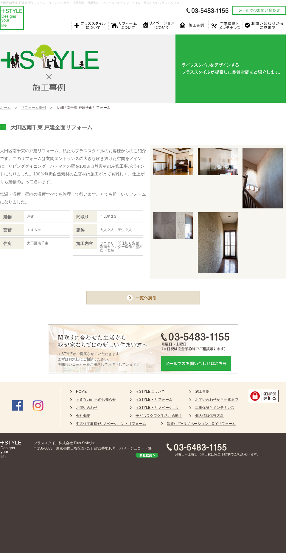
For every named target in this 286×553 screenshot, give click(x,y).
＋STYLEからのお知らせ (96, 400)
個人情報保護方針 (209, 416)
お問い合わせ (86, 408)
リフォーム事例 (33, 108)
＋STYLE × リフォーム (154, 400)
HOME (81, 391)
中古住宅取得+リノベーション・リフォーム (111, 424)
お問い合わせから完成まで (216, 400)
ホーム (5, 108)
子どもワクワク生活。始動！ (159, 416)
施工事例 (202, 391)
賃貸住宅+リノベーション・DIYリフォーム (201, 424)
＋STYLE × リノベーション (158, 408)
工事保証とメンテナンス (214, 408)
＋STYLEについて (150, 391)
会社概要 (83, 416)
